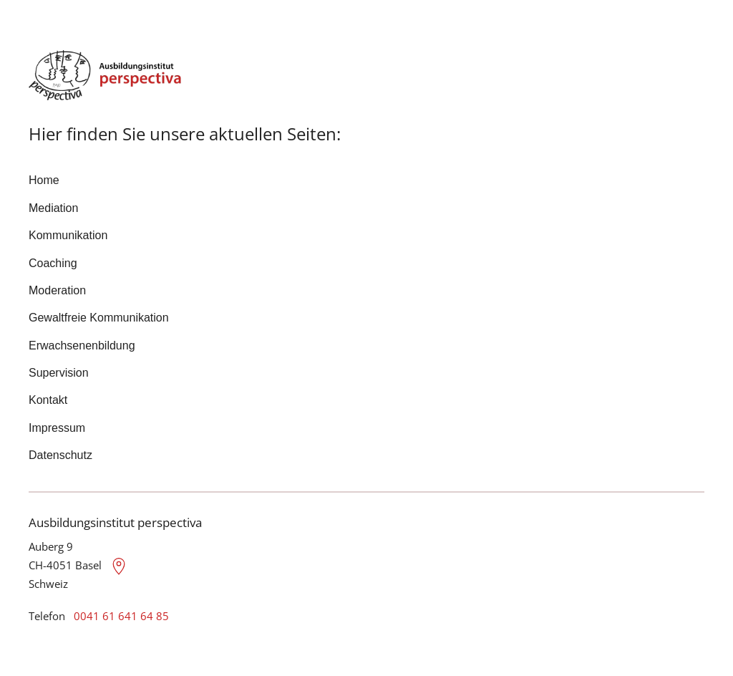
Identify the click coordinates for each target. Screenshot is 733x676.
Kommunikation (68, 235)
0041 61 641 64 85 (121, 616)
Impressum (57, 428)
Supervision (59, 373)
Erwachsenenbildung (82, 345)
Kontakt (48, 400)
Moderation (57, 290)
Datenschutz (60, 455)
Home (44, 180)
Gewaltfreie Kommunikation (99, 318)
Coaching (53, 263)
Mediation (53, 208)
